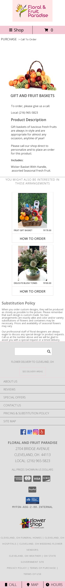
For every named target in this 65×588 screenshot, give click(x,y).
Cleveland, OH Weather (25, 555)
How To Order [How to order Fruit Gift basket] (32, 238)
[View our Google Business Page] (29, 434)
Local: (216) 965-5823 (24, 113)
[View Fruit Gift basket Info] (32, 210)
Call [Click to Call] (11, 584)
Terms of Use (33, 574)
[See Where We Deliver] (32, 371)
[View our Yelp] (42, 434)
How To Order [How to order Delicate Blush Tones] (32, 291)
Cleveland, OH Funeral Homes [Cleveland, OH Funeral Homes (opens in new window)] (21, 537)
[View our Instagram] (35, 434)
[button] (32, 500)
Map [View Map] (32, 584)
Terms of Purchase (43, 567)
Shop (16, 30)
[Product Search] (33, 351)
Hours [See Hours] (54, 584)
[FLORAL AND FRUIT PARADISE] (32, 20)
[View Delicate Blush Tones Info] (32, 263)
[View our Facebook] (23, 434)
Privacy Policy (17, 567)
